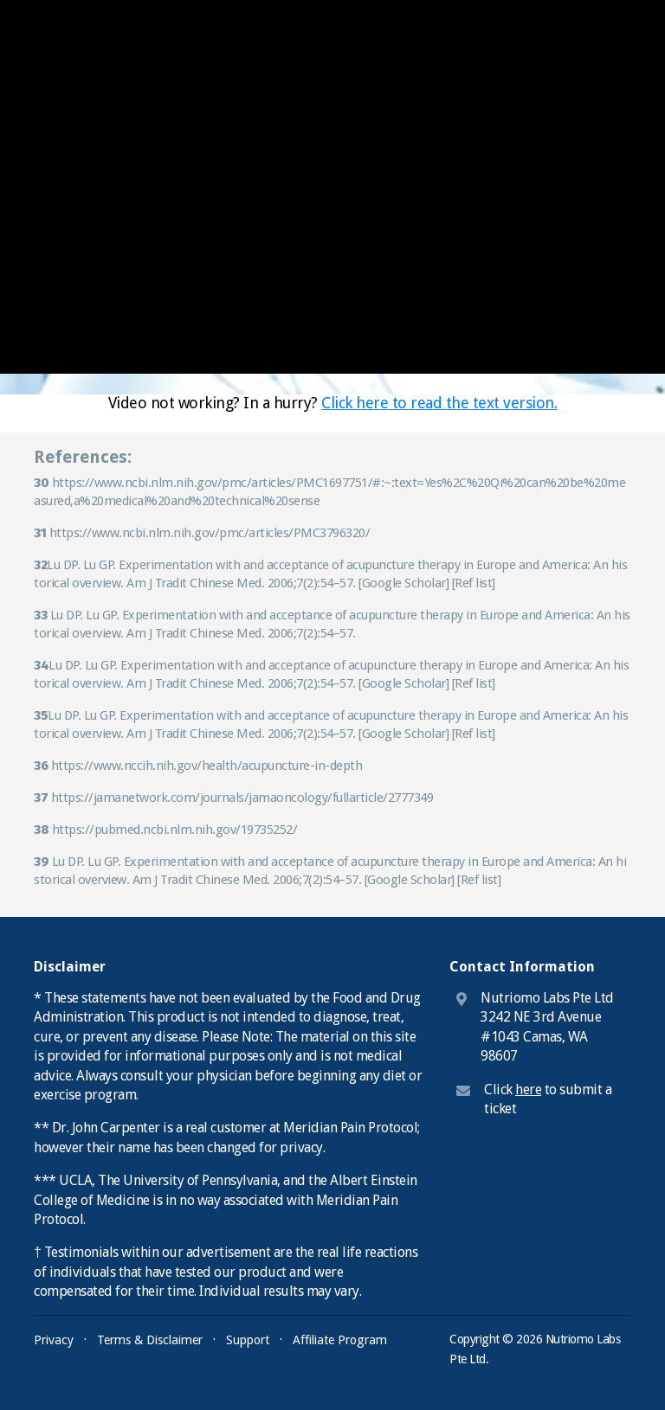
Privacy (54, 1340)
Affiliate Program (340, 1340)
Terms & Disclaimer (150, 1340)
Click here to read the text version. (439, 403)
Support (247, 1340)
